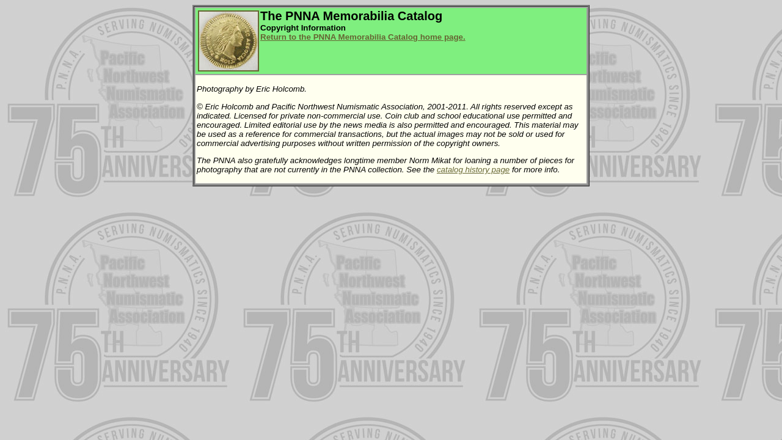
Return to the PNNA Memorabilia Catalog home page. (363, 37)
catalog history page (473, 169)
